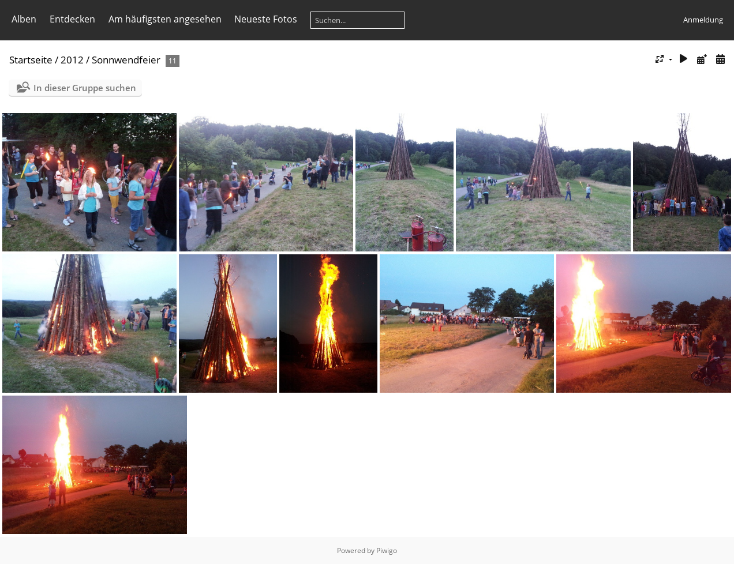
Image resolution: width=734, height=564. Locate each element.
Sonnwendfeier (126, 59)
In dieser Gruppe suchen (84, 87)
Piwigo (386, 550)
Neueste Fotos (265, 19)
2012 (72, 59)
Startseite (31, 59)
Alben (24, 19)
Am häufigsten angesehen (165, 19)
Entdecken (72, 19)
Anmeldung (703, 19)
